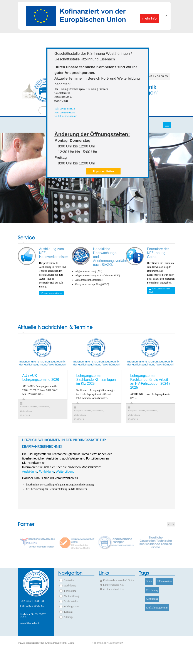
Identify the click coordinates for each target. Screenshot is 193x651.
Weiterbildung (65, 471)
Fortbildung (46, 471)
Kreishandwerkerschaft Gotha (118, 580)
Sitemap (68, 617)
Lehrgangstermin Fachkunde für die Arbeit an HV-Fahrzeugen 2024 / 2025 (150, 381)
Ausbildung (29, 471)
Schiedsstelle (71, 601)
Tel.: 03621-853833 (64, 108)
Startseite (69, 580)
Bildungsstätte (71, 606)
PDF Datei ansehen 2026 (159, 290)
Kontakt (68, 611)
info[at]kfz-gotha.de (30, 623)
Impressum (100, 642)
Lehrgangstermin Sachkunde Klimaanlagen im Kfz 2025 (96, 379)
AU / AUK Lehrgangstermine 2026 (40, 377)
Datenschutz (115, 642)
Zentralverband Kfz (113, 589)
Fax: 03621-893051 (64, 112)
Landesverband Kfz (113, 584)
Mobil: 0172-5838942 (65, 116)
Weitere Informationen (51, 293)
